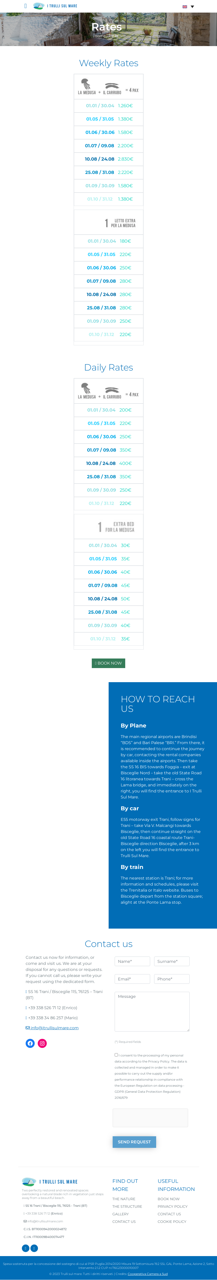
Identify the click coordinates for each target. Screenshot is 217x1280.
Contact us (124, 1221)
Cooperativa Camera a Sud (148, 1274)
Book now (169, 1199)
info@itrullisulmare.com (55, 1028)
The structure (127, 1206)
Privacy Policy (173, 1206)
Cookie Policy (172, 1221)
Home (100, 35)
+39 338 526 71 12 (37, 1213)
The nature (123, 1199)
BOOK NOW (108, 663)
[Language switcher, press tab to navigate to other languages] (188, 6)
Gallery (120, 1214)
